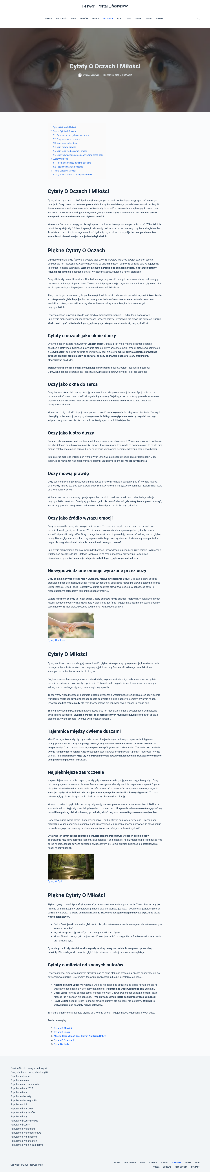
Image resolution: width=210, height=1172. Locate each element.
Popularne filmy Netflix (23, 1112)
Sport (119, 18)
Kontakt (160, 18)
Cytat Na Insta (61, 1044)
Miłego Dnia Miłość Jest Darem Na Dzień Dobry (80, 1036)
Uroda (138, 18)
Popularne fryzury (20, 1124)
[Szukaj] (198, 19)
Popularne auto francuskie (25, 1084)
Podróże (84, 18)
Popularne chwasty (21, 1096)
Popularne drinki (19, 1104)
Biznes (48, 18)
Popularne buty (19, 1092)
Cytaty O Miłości (63, 1028)
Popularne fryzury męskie (24, 1120)
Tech (128, 18)
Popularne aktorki (20, 1076)
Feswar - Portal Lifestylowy (105, 6)
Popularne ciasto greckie (24, 1100)
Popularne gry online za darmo (27, 1144)
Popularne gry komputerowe (26, 1132)
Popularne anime (20, 1080)
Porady (95, 18)
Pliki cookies (181, 1167)
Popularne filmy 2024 (22, 1108)
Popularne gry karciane (23, 1128)
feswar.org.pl (36, 1164)
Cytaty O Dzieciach (64, 1040)
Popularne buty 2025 (22, 1088)
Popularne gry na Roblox (24, 1136)
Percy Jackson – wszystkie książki (29, 1072)
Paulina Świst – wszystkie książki (29, 1068)
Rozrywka (108, 18)
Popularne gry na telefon (24, 1140)
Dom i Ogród (61, 18)
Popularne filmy (19, 1116)
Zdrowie (149, 18)
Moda (73, 18)
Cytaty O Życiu (62, 1032)
